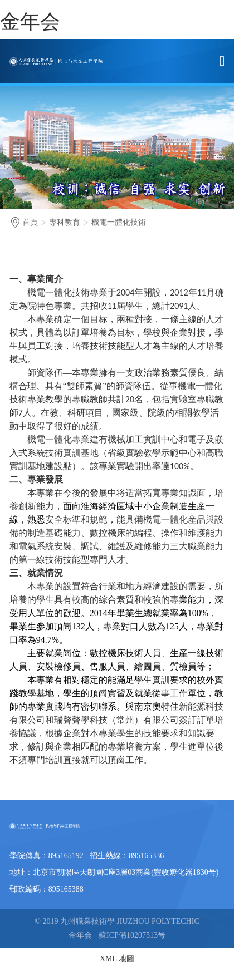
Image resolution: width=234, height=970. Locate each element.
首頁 (30, 222)
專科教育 (64, 222)
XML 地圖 (117, 958)
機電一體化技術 (118, 222)
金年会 (30, 22)
